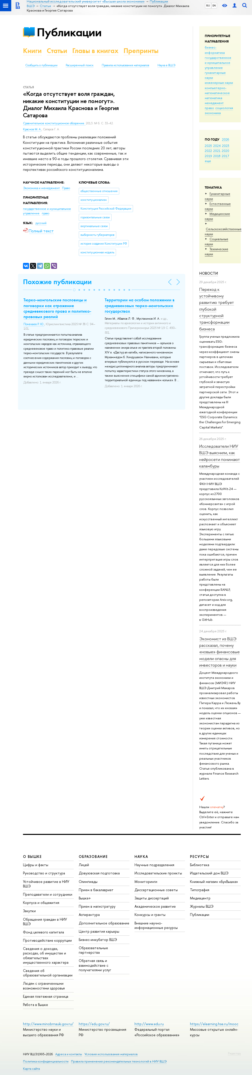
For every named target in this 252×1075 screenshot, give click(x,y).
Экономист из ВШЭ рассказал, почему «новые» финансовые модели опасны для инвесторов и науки (219, 652)
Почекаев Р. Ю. (34, 324)
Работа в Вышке (35, 1004)
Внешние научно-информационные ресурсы (156, 925)
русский (41, 223)
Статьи (57, 50)
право (209, 108)
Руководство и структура (44, 873)
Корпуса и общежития (41, 902)
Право (66, 188)
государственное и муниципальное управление (218, 62)
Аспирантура (89, 914)
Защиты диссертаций (151, 898)
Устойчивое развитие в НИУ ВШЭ (46, 883)
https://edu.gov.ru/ (94, 1023)
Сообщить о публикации (41, 65)
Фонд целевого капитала (43, 932)
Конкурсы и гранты (150, 914)
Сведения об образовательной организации (47, 972)
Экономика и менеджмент (41, 188)
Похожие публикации (57, 281)
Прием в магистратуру (97, 906)
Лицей (84, 864)
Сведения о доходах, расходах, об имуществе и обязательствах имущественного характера (45, 955)
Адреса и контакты (68, 1054)
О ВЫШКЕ (32, 856)
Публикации (69, 32)
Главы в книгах (95, 50)
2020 (225, 150)
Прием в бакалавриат (96, 889)
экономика (213, 113)
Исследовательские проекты (158, 873)
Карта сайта (31, 1068)
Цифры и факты (35, 864)
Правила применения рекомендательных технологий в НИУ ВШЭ (119, 1061)
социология (224, 108)
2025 (208, 145)
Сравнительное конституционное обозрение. (54, 123)
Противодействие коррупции (47, 940)
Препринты (141, 50)
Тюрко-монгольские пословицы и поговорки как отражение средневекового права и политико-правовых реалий (57, 308)
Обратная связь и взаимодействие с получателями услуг (95, 965)
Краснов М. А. (32, 129)
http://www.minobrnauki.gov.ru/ (48, 1023)
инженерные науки (219, 82)
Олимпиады (88, 881)
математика (213, 98)
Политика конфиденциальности (45, 1061)
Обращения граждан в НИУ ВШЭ (45, 921)
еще (208, 161)
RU (208, 5)
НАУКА (141, 856)
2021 (216, 150)
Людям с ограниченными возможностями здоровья (44, 985)
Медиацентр (200, 898)
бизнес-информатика (215, 50)
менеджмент (214, 103)
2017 (225, 156)
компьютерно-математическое (217, 90)
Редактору (234, 1053)
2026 (225, 139)
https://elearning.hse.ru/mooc (214, 1023)
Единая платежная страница (45, 996)
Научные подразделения (154, 864)
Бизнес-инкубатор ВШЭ (98, 939)
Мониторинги (145, 881)
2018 (216, 156)
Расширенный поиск (80, 65)
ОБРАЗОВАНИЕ (93, 856)
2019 (208, 156)
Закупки (29, 910)
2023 (225, 145)
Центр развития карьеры (99, 931)
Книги (32, 50)
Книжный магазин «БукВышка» (214, 881)
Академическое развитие (155, 906)
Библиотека (199, 864)
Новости (208, 273)
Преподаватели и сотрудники (47, 894)
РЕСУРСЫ (199, 856)
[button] (74, 289)
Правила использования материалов (125, 65)
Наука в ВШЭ (166, 65)
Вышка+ (85, 898)
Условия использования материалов (111, 1054)
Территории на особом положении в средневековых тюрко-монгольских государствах (139, 305)
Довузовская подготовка (99, 873)
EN (214, 5)
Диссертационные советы (156, 889)
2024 (217, 145)
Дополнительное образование (104, 923)
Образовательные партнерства (93, 950)
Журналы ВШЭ (202, 906)
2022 (208, 150)
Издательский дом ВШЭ (209, 873)
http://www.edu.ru (149, 1023)
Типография (199, 889)
